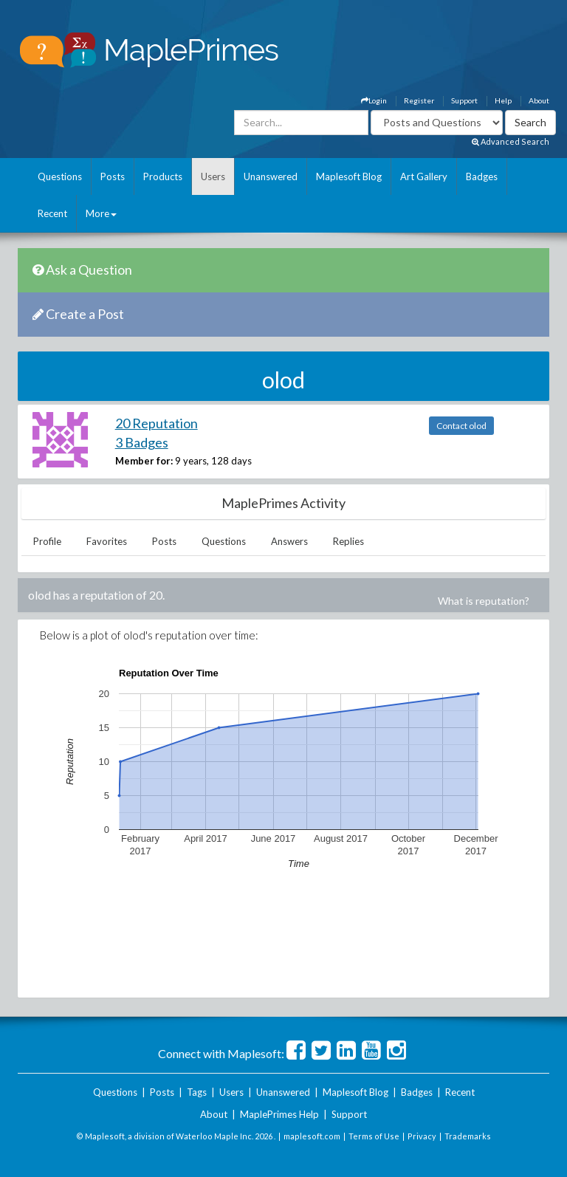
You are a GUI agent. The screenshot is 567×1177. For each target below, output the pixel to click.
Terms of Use (373, 1136)
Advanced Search (510, 141)
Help (503, 100)
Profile (47, 541)
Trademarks (467, 1136)
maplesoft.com (312, 1136)
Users (213, 176)
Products (162, 176)
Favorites (106, 541)
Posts (112, 176)
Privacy (422, 1136)
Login (374, 100)
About (539, 100)
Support (464, 100)
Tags (197, 1092)
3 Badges (141, 442)
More (101, 213)
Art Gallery (423, 176)
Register (419, 100)
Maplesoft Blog (349, 176)
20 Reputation (156, 423)
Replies (348, 541)
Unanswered (271, 176)
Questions (60, 176)
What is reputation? (483, 600)
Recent (52, 213)
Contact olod (461, 425)
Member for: (144, 461)
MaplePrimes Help (279, 1114)
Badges (482, 176)
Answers (289, 541)
